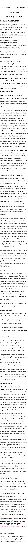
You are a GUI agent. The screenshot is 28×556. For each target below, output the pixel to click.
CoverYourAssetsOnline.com (9, 526)
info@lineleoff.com (20, 541)
